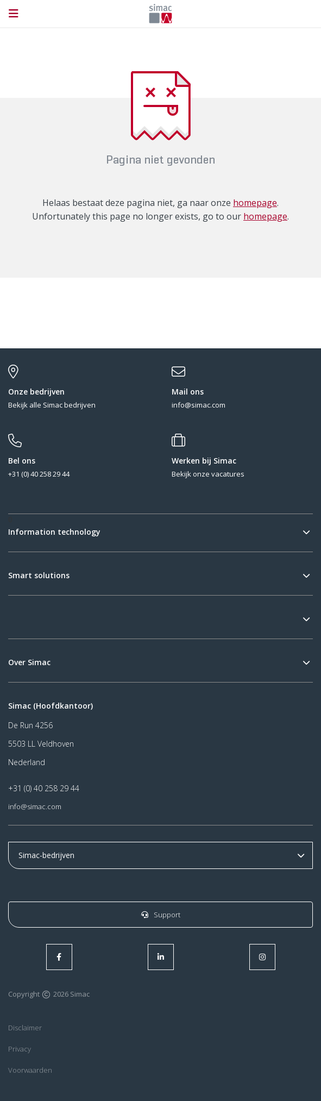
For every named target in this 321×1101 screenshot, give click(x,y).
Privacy (19, 1049)
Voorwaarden (30, 1070)
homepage (255, 203)
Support (160, 914)
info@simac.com (34, 806)
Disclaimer (25, 1028)
